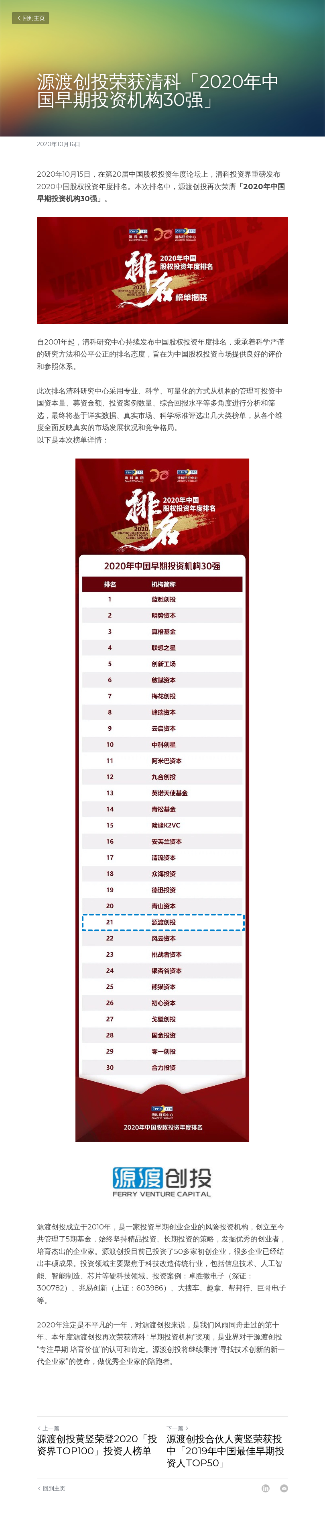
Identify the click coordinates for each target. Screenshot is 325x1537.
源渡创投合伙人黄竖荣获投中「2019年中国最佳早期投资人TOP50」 (225, 1451)
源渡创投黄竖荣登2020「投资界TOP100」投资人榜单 (97, 1445)
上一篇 (48, 1428)
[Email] (284, 1488)
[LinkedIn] (266, 1488)
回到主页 (30, 18)
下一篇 (178, 1428)
